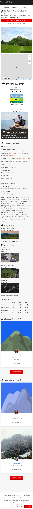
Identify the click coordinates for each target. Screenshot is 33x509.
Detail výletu (16, 363)
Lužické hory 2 (16, 356)
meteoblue (16, 111)
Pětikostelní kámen (16, 210)
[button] (16, 67)
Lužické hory (15, 7)
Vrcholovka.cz (5, 7)
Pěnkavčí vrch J (10, 218)
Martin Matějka (10, 155)
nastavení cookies (20, 502)
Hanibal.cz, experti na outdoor (11, 495)
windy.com (15, 295)
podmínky (11, 502)
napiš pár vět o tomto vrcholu (20, 161)
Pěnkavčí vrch (9, 212)
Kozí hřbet (19, 198)
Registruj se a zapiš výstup (16, 20)
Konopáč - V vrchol (11, 207)
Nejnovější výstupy (11, 380)
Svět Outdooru (16, 497)
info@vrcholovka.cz (23, 500)
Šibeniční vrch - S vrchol (17, 216)
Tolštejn (24, 7)
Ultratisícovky (26, 495)
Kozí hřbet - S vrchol (11, 201)
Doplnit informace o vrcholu (16, 23)
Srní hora (12, 220)
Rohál (12, 209)
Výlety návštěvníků (11, 319)
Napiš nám (18, 506)
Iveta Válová (28, 52)
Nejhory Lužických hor (23, 158)
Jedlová (22, 199)
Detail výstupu (16, 422)
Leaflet (18, 79)
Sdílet (28, 506)
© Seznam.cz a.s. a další (26, 79)
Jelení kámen (22, 205)
